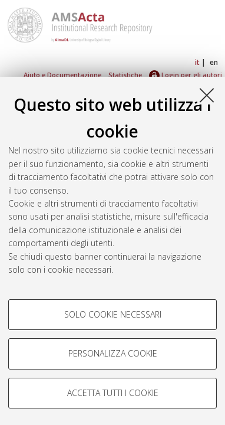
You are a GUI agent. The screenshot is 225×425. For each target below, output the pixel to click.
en (214, 62)
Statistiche (125, 74)
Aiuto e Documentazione (62, 74)
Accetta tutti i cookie (112, 392)
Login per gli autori (185, 74)
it (197, 62)
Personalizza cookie (112, 353)
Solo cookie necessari (112, 314)
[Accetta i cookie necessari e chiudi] (206, 95)
